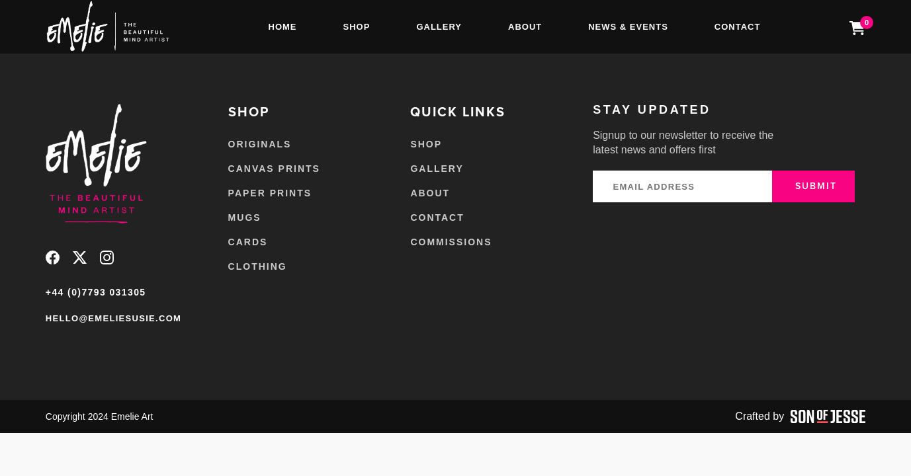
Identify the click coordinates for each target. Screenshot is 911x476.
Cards (248, 242)
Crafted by (800, 416)
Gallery (439, 27)
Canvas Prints (274, 168)
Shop (356, 27)
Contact (738, 27)
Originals (260, 144)
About (525, 27)
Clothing (257, 266)
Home (283, 27)
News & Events (628, 27)
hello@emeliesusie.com (113, 318)
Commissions (451, 242)
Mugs (244, 217)
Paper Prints (270, 193)
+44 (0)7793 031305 (96, 292)
